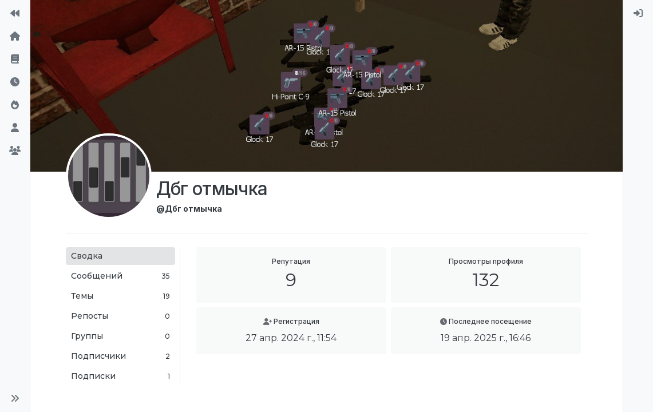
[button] (15, 398)
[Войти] (638, 14)
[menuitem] (638, 14)
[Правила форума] (15, 59)
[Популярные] (15, 105)
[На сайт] (15, 14)
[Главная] (15, 36)
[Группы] (15, 151)
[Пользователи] (15, 128)
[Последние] (15, 82)
